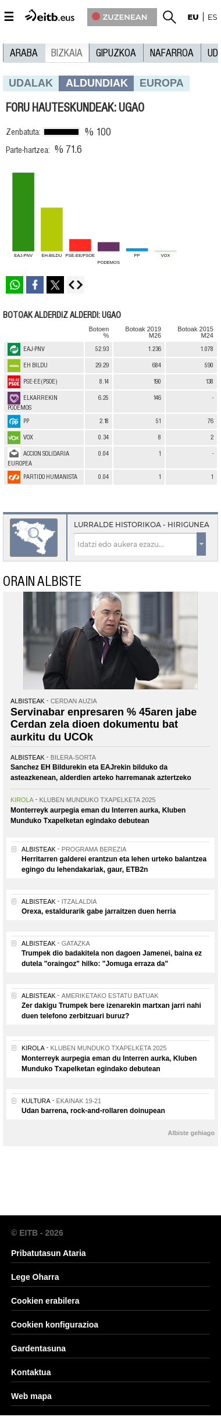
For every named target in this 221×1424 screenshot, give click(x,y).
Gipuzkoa (116, 52)
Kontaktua (31, 1372)
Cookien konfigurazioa (54, 1324)
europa (162, 83)
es (213, 17)
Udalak (31, 83)
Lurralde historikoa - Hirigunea (141, 524)
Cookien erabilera (45, 1300)
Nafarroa (172, 52)
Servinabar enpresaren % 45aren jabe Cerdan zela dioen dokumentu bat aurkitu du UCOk (103, 724)
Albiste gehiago (191, 1132)
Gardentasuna (38, 1348)
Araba (24, 52)
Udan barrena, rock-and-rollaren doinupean (93, 1111)
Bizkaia (67, 52)
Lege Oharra (35, 1277)
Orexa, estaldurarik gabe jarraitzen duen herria (99, 911)
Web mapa (31, 1396)
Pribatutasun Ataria (48, 1253)
